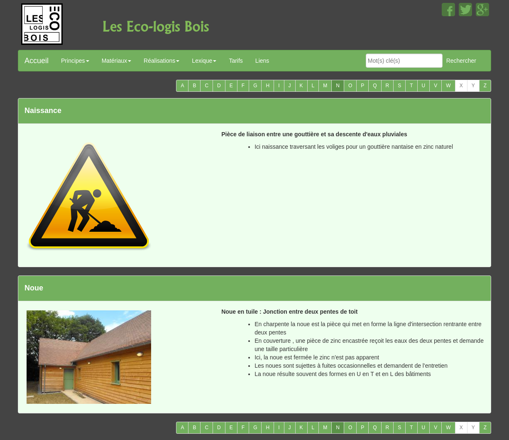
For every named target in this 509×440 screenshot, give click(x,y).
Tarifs (235, 60)
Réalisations (161, 60)
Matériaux (116, 60)
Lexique (204, 60)
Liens (262, 60)
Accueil (36, 61)
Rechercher (461, 60)
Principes (75, 60)
